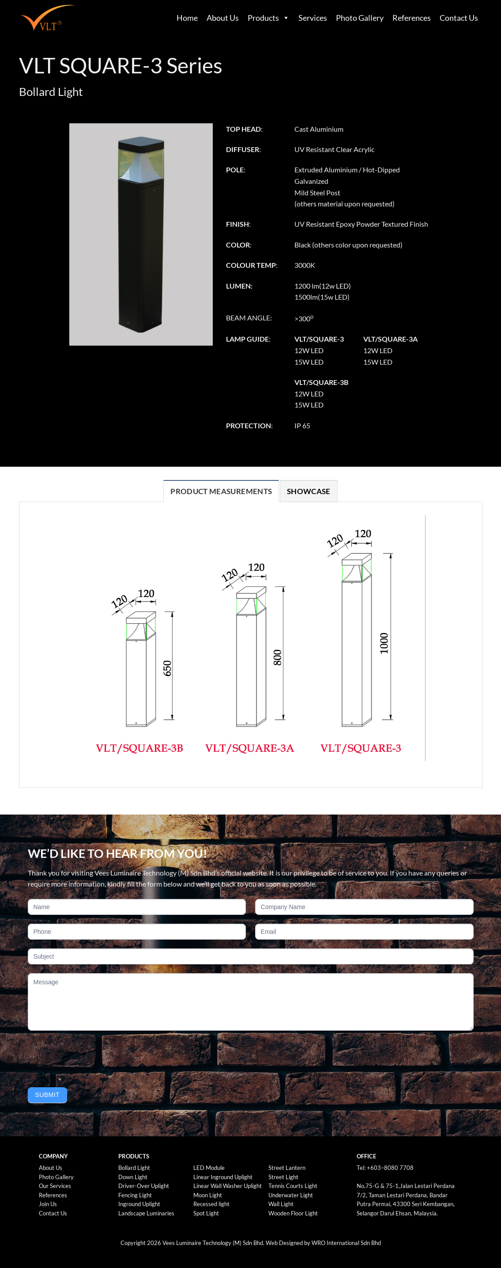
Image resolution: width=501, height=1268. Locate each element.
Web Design (281, 1242)
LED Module (209, 1167)
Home (187, 18)
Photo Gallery (360, 18)
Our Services (55, 1185)
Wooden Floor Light (293, 1213)
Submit (47, 1094)
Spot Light (206, 1213)
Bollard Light (134, 1167)
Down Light (132, 1176)
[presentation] (95, 1057)
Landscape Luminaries (146, 1213)
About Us (223, 18)
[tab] (221, 491)
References (411, 18)
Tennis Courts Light (292, 1185)
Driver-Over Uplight (143, 1185)
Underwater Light (290, 1195)
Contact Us (459, 18)
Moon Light (207, 1195)
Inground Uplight (139, 1203)
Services (312, 18)
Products (263, 18)
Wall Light (281, 1203)
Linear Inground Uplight (222, 1176)
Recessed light (211, 1203)
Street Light (283, 1176)
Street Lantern (286, 1167)
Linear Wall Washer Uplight (227, 1185)
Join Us (48, 1203)
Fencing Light (135, 1195)
